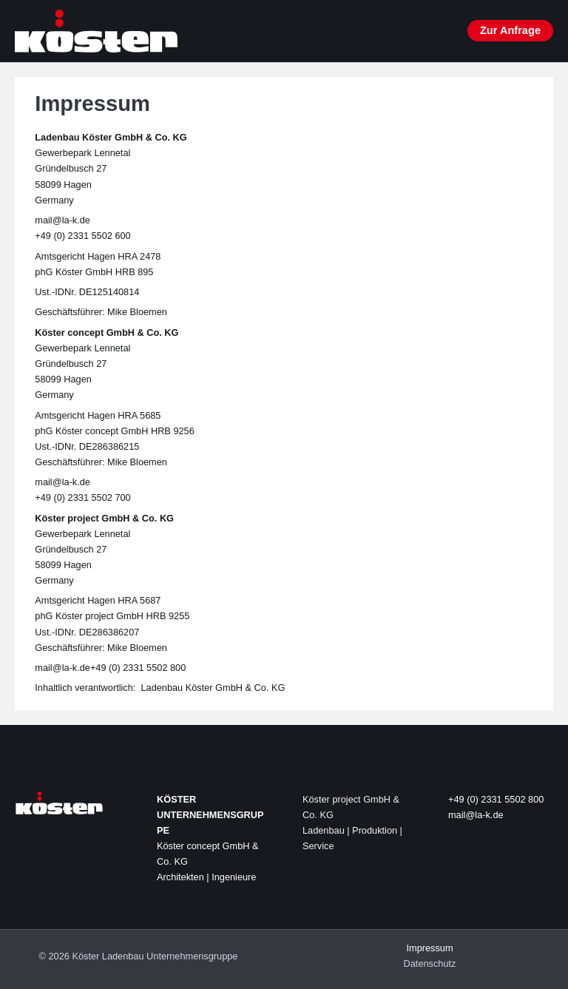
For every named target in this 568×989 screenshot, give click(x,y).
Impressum (429, 947)
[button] (510, 30)
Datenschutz (430, 963)
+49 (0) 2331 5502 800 (496, 799)
